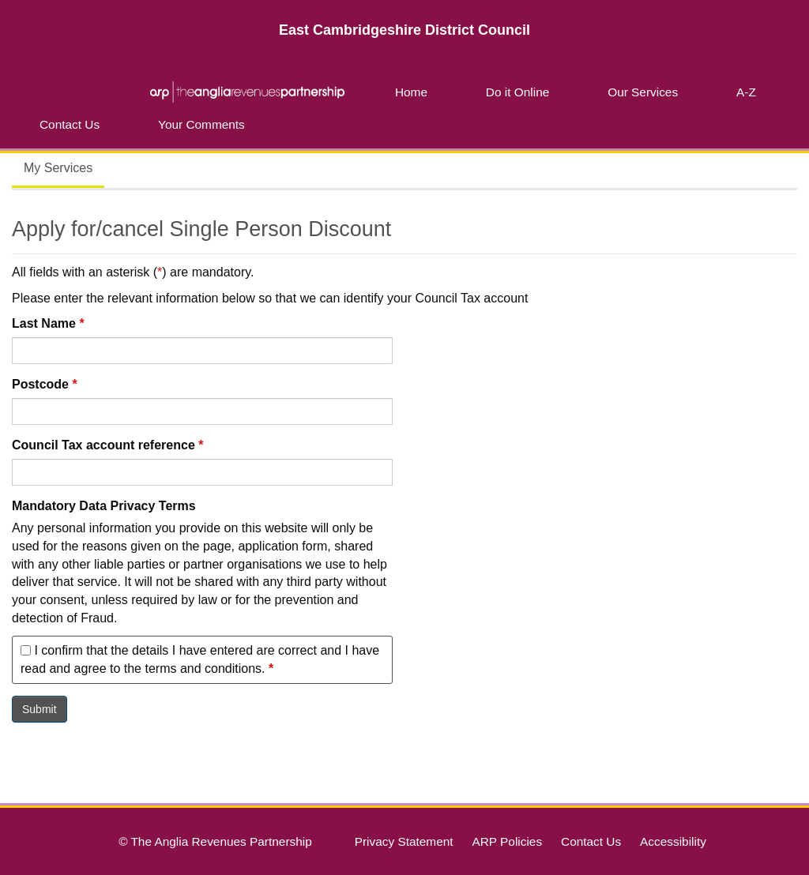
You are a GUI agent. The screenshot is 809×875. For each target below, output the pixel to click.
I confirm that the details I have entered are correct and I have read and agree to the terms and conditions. (200, 659)
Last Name (48, 323)
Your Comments (201, 124)
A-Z (746, 92)
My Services (58, 168)
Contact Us (70, 124)
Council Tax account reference (107, 445)
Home (411, 92)
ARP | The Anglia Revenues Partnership (247, 91)
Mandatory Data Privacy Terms (104, 506)
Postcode (44, 384)
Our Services (643, 92)
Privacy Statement (404, 841)
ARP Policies (507, 841)
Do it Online (517, 92)
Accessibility (673, 841)
